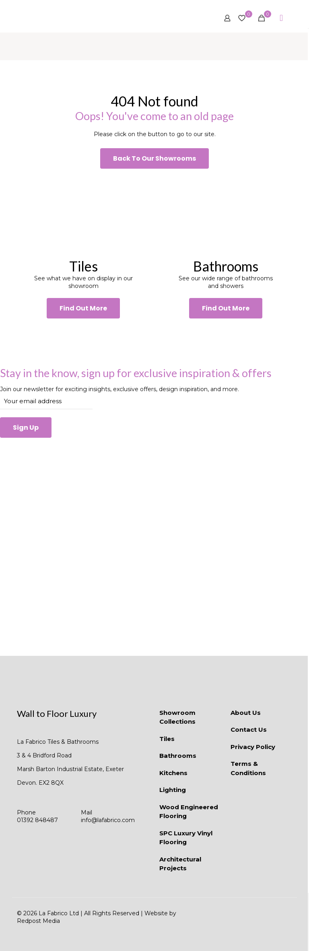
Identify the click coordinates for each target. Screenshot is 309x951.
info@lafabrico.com (108, 820)
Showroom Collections (177, 717)
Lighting (172, 790)
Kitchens (173, 773)
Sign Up (26, 427)
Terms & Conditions (248, 768)
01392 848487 (37, 820)
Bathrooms (177, 755)
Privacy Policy (253, 747)
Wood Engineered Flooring (188, 811)
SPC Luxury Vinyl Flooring (185, 837)
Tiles (167, 739)
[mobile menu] (281, 18)
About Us (246, 712)
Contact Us (249, 729)
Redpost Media (38, 920)
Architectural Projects (180, 863)
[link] (83, 213)
